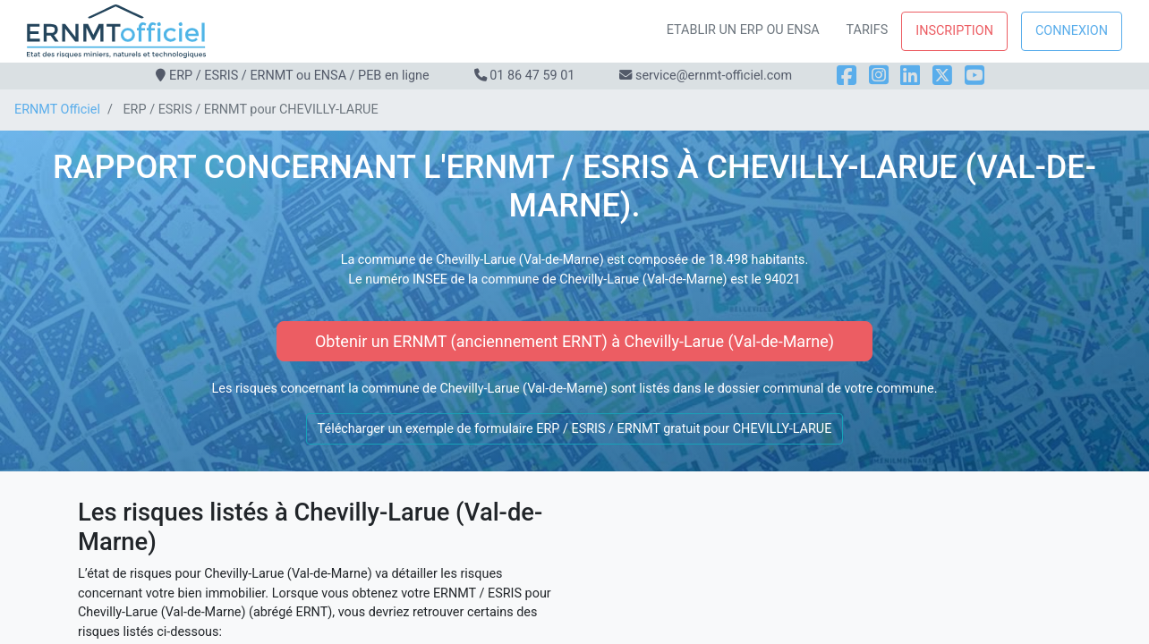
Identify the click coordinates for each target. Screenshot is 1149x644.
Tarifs (868, 30)
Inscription (954, 30)
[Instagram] (879, 76)
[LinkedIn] (910, 76)
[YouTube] (974, 76)
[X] (942, 76)
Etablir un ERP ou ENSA (743, 30)
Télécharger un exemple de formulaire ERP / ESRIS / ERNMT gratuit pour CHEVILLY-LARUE (575, 428)
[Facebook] (846, 76)
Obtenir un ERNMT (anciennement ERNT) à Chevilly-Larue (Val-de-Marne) (574, 341)
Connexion (1071, 30)
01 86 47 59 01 (531, 75)
